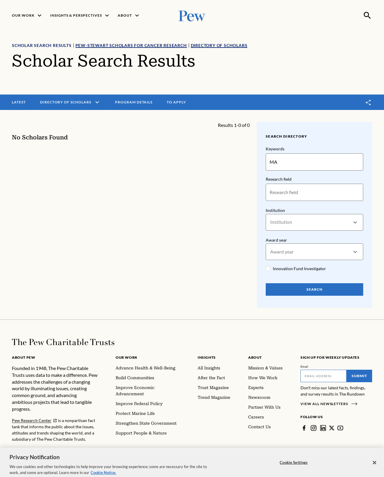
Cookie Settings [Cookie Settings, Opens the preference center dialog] (294, 468)
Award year (276, 240)
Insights (207, 357)
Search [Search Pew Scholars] (314, 289)
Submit (359, 376)
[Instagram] (313, 428)
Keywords (275, 148)
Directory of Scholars (219, 45)
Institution (275, 210)
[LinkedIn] (323, 428)
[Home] (63, 342)
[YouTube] (340, 428)
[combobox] (270, 222)
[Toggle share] (368, 102)
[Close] (374, 468)
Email (304, 366)
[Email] (323, 376)
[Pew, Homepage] (192, 15)
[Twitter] (331, 428)
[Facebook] (304, 428)
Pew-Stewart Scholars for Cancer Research (131, 45)
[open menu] (97, 102)
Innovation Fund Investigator (299, 268)
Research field (279, 179)
